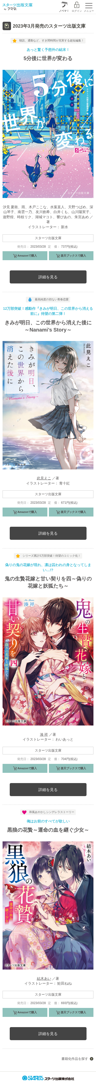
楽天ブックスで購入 (73, 255)
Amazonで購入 (27, 255)
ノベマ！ (64, 10)
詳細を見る (48, 277)
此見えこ (44, 478)
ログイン (77, 10)
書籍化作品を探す (74, 1059)
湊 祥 (44, 734)
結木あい (44, 978)
